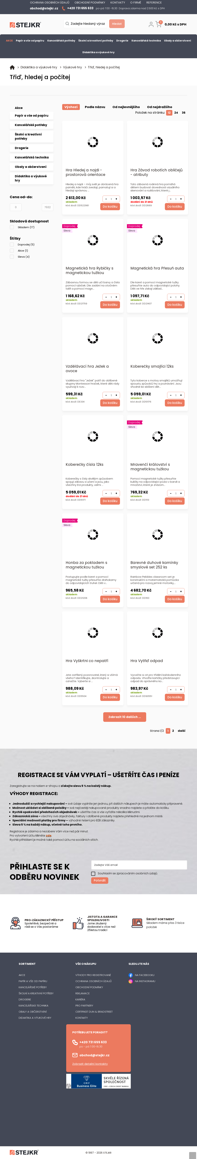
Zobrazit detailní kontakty (90, 1064)
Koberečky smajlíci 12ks (152, 366)
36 (183, 113)
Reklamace (82, 993)
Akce (23, 250)
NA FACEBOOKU (144, 975)
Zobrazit (124, 717)
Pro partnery (84, 1005)
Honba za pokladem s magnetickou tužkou (86, 565)
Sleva (24, 257)
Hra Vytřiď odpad (146, 661)
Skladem (26, 227)
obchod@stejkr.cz (94, 1055)
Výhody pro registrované (93, 975)
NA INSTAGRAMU (145, 981)
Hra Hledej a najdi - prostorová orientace (85, 172)
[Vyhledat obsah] (116, 23)
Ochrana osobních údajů (93, 981)
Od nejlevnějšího (126, 107)
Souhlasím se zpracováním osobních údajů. (128, 873)
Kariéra (80, 999)
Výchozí (71, 107)
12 (169, 113)
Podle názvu (95, 107)
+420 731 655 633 (93, 1042)
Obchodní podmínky (89, 987)
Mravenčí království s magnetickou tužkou (150, 467)
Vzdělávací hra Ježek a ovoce (87, 368)
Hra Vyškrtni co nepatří (87, 661)
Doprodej (26, 244)
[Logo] (25, 25)
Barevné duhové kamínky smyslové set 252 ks (154, 565)
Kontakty (81, 1017)
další (181, 731)
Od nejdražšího (159, 107)
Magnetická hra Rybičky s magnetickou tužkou (89, 270)
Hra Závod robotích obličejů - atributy (156, 172)
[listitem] (166, 925)
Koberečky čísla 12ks (84, 464)
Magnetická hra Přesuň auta (152, 270)
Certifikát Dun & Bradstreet (94, 1011)
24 (176, 113)
